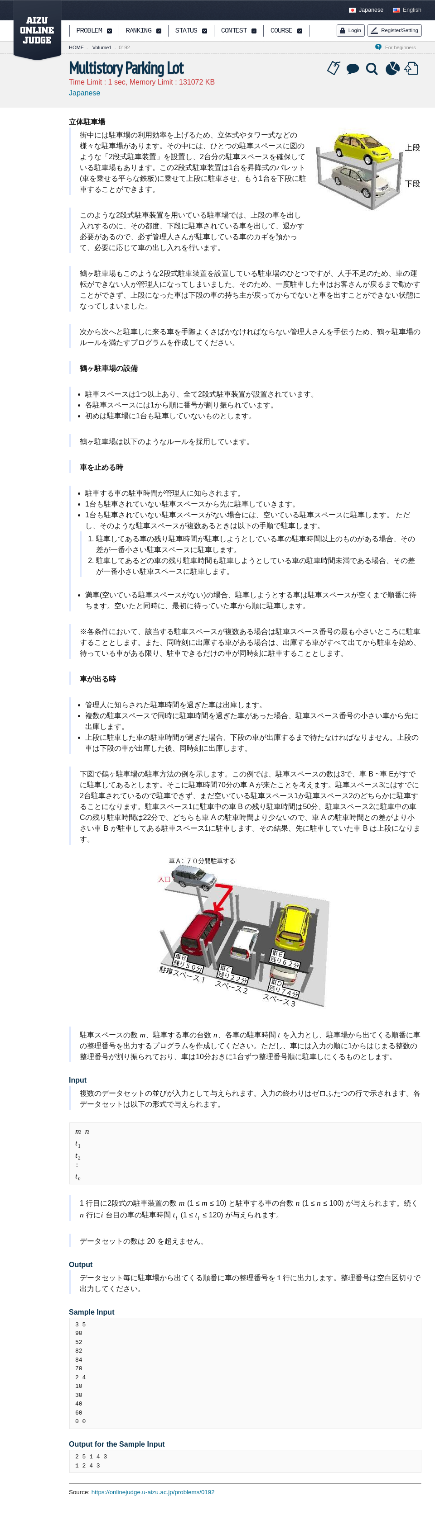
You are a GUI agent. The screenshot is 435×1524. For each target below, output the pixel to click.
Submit (412, 69)
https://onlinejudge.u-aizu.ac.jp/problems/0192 (153, 1492)
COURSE (281, 31)
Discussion (353, 69)
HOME (76, 47)
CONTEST (233, 31)
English (412, 10)
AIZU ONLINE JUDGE (32, 31)
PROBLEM (89, 31)
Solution (373, 69)
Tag (334, 69)
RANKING (138, 31)
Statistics (393, 69)
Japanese (371, 10)
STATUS (186, 31)
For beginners (403, 47)
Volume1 (102, 47)
